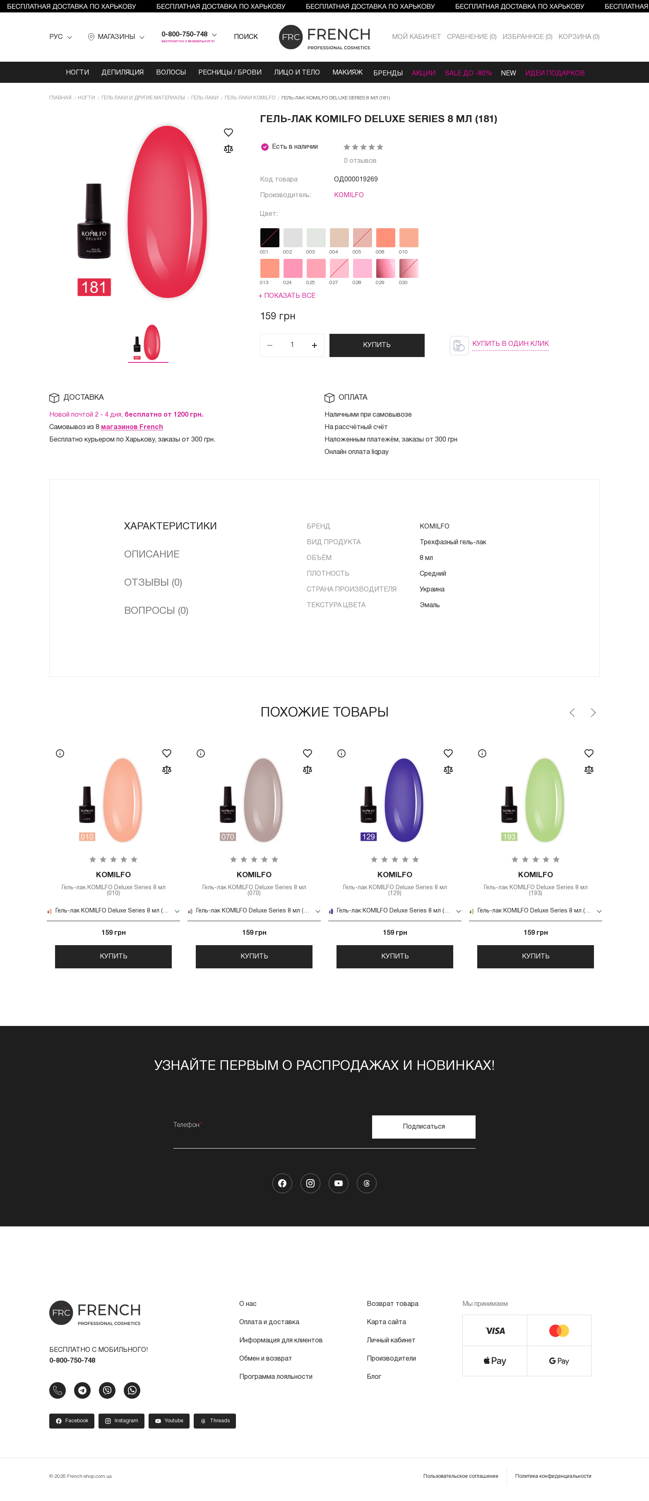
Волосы (163, 73)
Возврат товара (392, 1310)
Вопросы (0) (156, 611)
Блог (374, 1383)
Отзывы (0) (153, 583)
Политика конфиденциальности (553, 1482)
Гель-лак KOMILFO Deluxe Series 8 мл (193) (535, 885)
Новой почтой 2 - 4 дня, (126, 415)
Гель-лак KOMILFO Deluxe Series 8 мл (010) (113, 885)
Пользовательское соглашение (460, 1482)
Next (593, 713)
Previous (573, 713)
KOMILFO (349, 195)
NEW (512, 73)
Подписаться (424, 1133)
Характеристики (170, 526)
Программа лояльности (275, 1383)
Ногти (69, 73)
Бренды (382, 73)
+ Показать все (286, 296)
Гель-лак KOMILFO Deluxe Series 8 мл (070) (254, 885)
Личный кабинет (391, 1346)
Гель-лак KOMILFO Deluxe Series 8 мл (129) (395, 885)
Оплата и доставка (269, 1328)
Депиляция (115, 73)
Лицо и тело (289, 73)
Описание (152, 555)
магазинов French (132, 427)
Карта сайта (386, 1328)
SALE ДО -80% (468, 73)
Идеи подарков (561, 73)
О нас (248, 1310)
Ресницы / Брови (222, 73)
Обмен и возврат (265, 1365)
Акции (421, 73)
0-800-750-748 (184, 35)
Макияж (339, 73)
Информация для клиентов (281, 1346)
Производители (391, 1365)
